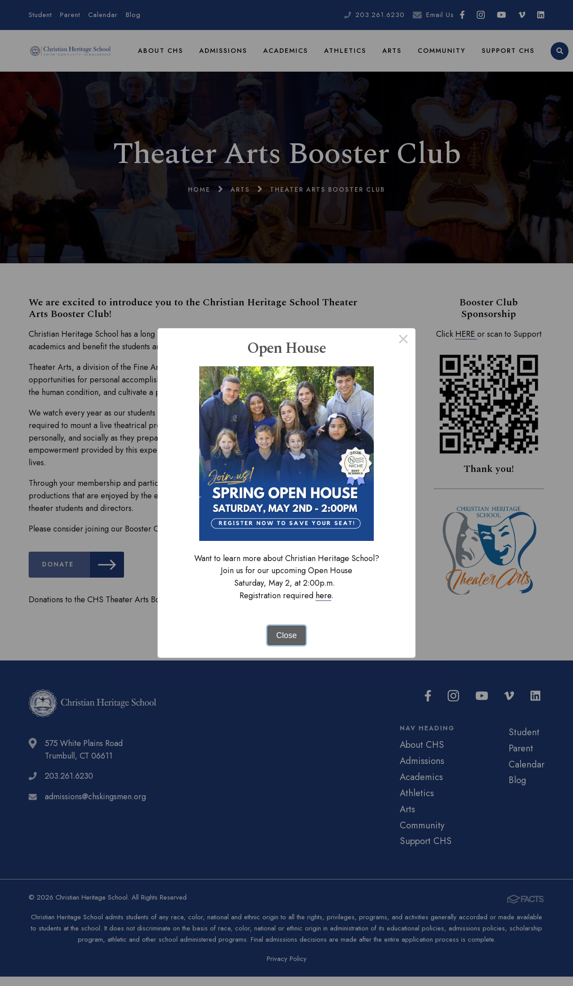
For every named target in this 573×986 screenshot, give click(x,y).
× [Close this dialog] (403, 340)
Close (286, 635)
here (323, 595)
